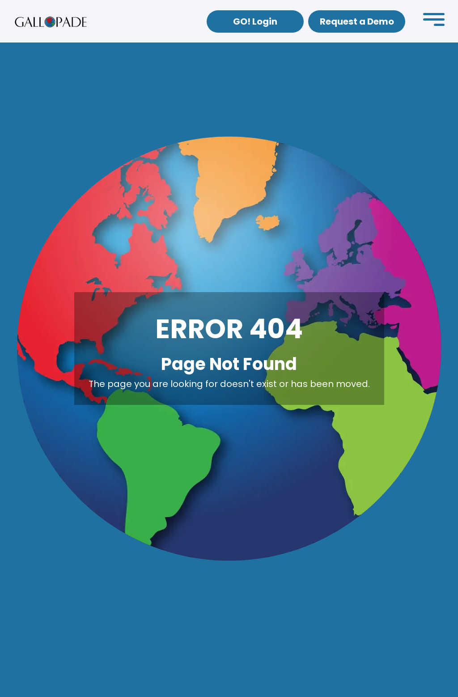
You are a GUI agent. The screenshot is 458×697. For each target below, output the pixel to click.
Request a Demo (357, 21)
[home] (50, 21)
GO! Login (255, 21)
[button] (434, 21)
